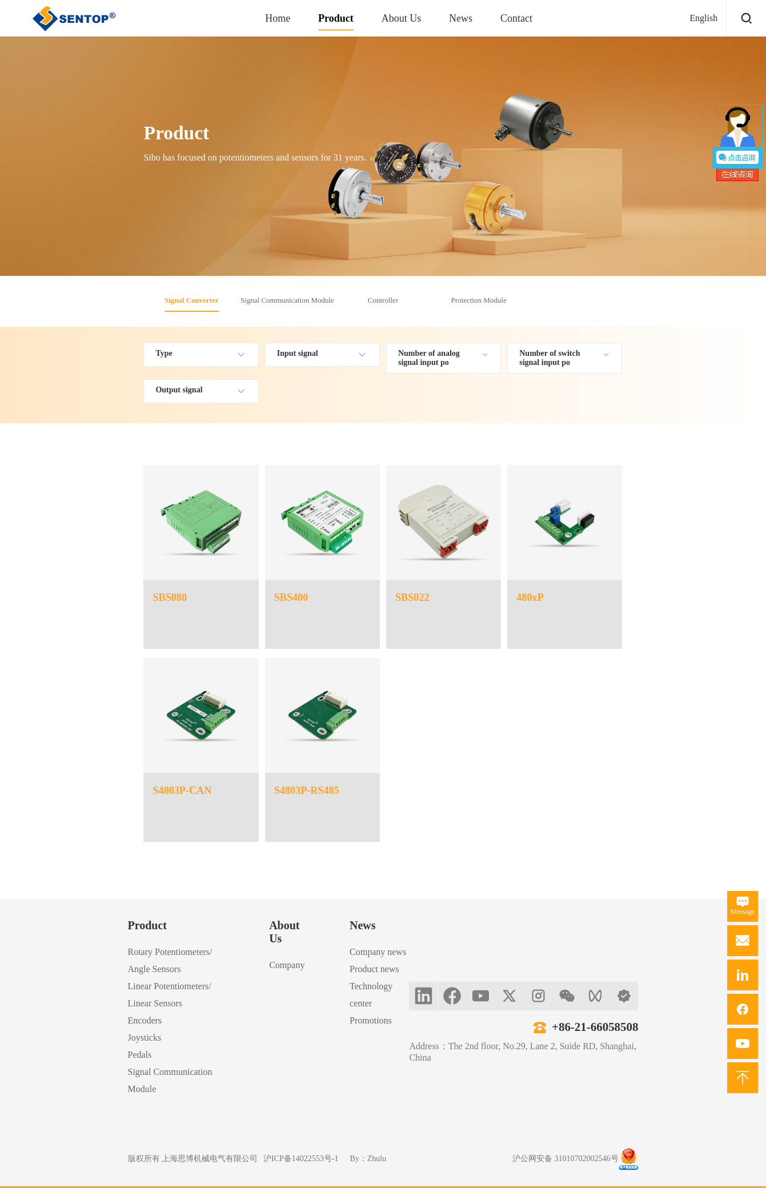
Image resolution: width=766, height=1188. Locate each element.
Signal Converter (192, 300)
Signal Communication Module (287, 300)
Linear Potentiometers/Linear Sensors (169, 994)
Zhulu (376, 1158)
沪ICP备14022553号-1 (300, 1158)
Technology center (371, 994)
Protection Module (479, 300)
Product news (374, 969)
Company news (378, 952)
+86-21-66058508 (595, 1027)
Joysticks (145, 1037)
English (703, 18)
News (460, 18)
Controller (383, 300)
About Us (402, 18)
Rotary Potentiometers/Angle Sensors (170, 960)
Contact (516, 18)
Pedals (140, 1054)
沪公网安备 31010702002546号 (565, 1158)
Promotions (371, 1020)
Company (286, 965)
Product (336, 18)
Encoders (145, 1020)
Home (277, 18)
